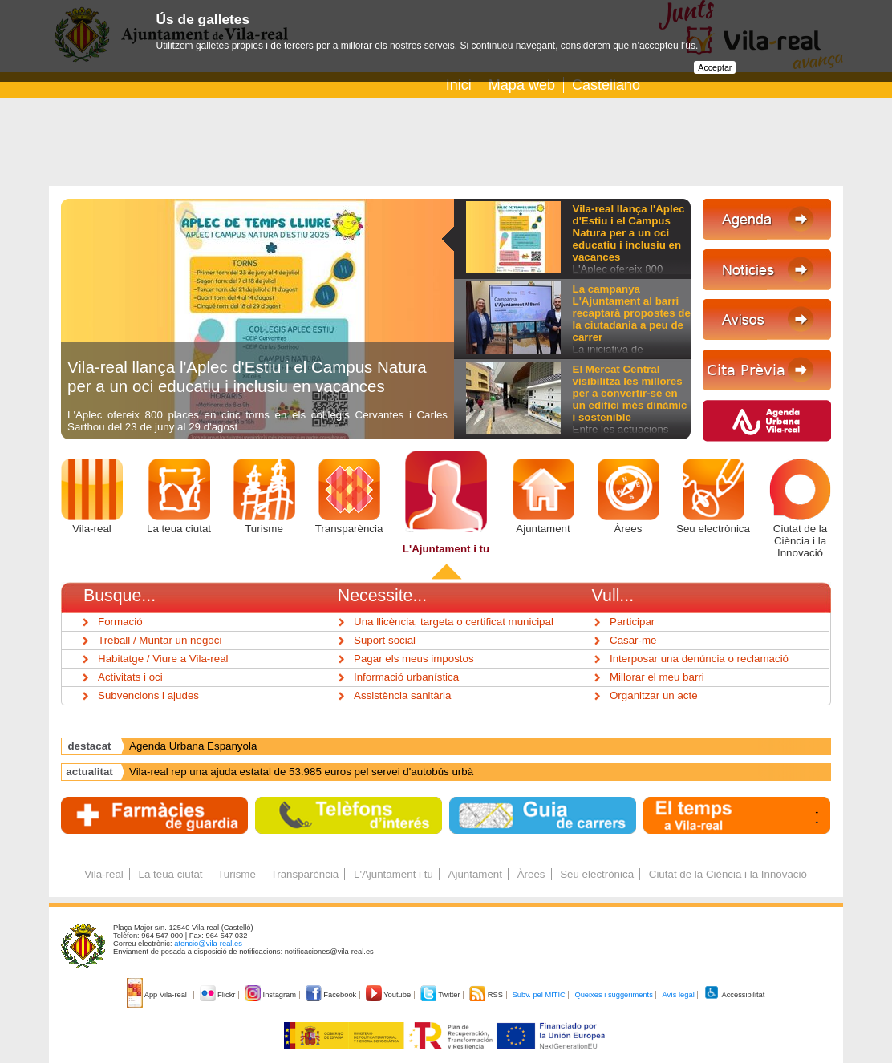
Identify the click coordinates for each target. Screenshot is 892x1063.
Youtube (389, 995)
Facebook (332, 995)
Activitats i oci (130, 677)
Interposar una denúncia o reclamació (699, 659)
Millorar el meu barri (657, 677)
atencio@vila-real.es (208, 944)
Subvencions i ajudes (148, 695)
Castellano (606, 85)
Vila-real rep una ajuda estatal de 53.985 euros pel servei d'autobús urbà (301, 772)
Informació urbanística (406, 677)
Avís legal (678, 995)
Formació (120, 622)
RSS (487, 995)
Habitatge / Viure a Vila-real (163, 659)
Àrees (628, 529)
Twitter (441, 995)
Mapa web (522, 85)
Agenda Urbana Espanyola (193, 746)
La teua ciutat (179, 529)
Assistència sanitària (403, 695)
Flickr (218, 995)
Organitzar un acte (654, 695)
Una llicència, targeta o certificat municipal (453, 622)
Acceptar (715, 67)
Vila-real (92, 529)
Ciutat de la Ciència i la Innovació (800, 541)
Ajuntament (543, 529)
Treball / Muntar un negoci (159, 640)
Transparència (349, 529)
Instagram (271, 995)
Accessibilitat (733, 995)
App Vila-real (158, 995)
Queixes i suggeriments (613, 995)
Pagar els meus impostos (414, 659)
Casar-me (633, 640)
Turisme (264, 529)
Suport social (385, 640)
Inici (459, 85)
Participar (632, 622)
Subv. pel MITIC (539, 995)
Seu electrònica (713, 529)
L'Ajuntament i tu (446, 549)
